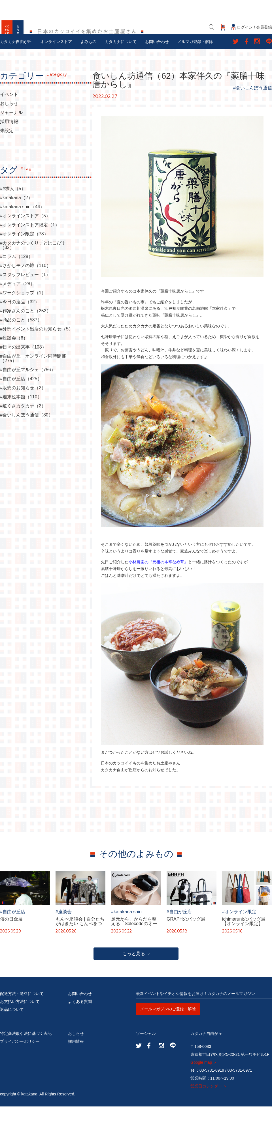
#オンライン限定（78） (24, 251)
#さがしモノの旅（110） (25, 283)
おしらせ (9, 121)
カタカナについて (121, 59)
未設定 (7, 148)
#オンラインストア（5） (25, 233)
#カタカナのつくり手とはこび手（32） (33, 262)
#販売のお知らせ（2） (23, 405)
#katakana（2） (16, 215)
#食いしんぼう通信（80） (26, 432)
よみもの (88, 59)
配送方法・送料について (22, 1011)
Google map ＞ (203, 1080)
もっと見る (136, 971)
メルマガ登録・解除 (195, 59)
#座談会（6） (14, 355)
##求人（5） (13, 206)
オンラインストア (56, 59)
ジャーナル (11, 130)
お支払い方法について (20, 1019)
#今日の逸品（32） (19, 319)
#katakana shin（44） (22, 224)
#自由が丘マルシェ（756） (28, 387)
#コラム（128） (16, 274)
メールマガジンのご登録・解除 (168, 1026)
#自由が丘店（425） (21, 396)
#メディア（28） (17, 301)
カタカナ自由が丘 (16, 59)
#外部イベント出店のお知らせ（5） (36, 346)
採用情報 (9, 139)
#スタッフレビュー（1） (25, 292)
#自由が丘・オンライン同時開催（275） (33, 376)
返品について (12, 1027)
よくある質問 (80, 1019)
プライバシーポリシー (20, 1059)
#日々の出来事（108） (23, 364)
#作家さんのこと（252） (25, 328)
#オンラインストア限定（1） (30, 242)
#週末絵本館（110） (21, 414)
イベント (9, 112)
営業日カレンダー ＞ (208, 1103)
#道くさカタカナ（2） (23, 423)
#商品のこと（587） (21, 337)
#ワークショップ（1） (23, 310)
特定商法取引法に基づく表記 (26, 1051)
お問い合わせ (157, 59)
